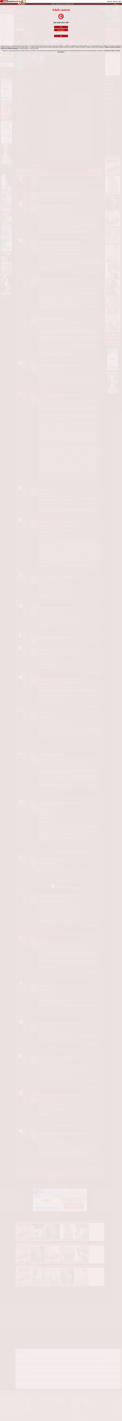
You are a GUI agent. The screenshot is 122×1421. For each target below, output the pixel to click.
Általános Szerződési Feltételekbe (112, 47)
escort (62, 4)
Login (119, 1)
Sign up (115, 1)
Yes (61, 27)
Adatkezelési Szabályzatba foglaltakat (9, 48)
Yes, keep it (61, 30)
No (61, 36)
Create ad (109, 1)
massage (66, 4)
